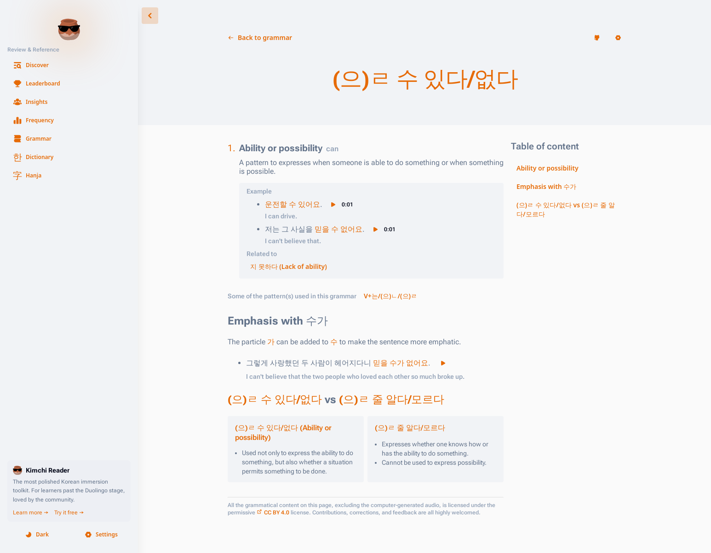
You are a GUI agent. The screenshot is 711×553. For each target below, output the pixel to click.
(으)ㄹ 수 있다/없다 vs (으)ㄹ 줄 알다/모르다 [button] (565, 209)
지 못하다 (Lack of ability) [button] (288, 266)
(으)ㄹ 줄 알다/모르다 (391, 399)
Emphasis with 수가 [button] (546, 186)
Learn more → (31, 512)
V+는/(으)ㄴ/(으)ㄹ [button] (390, 295)
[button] (69, 65)
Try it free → (69, 512)
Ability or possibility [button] (547, 168)
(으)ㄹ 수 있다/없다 (275, 399)
